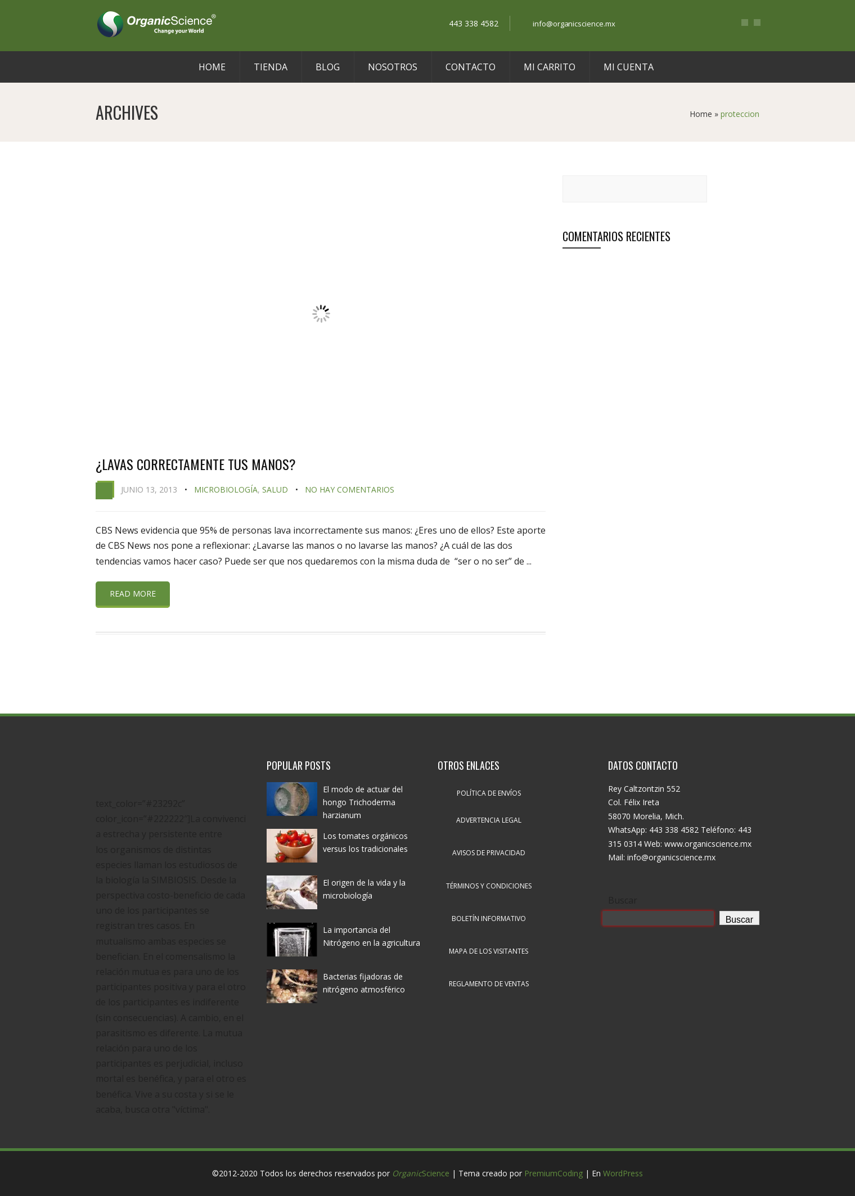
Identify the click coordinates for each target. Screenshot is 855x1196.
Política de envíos (489, 793)
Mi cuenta (629, 67)
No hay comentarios (349, 489)
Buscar (622, 900)
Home (212, 67)
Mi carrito (549, 67)
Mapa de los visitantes (488, 951)
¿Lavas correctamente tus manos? (196, 464)
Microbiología (226, 489)
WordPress (623, 1173)
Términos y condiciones (489, 886)
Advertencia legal (488, 820)
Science (420, 1173)
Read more (133, 593)
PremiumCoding (553, 1173)
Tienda (270, 67)
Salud (275, 489)
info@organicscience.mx (574, 24)
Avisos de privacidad (488, 852)
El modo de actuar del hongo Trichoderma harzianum (363, 802)
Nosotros (392, 67)
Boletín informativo (489, 918)
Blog (328, 67)
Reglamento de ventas (489, 984)
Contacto (471, 67)
